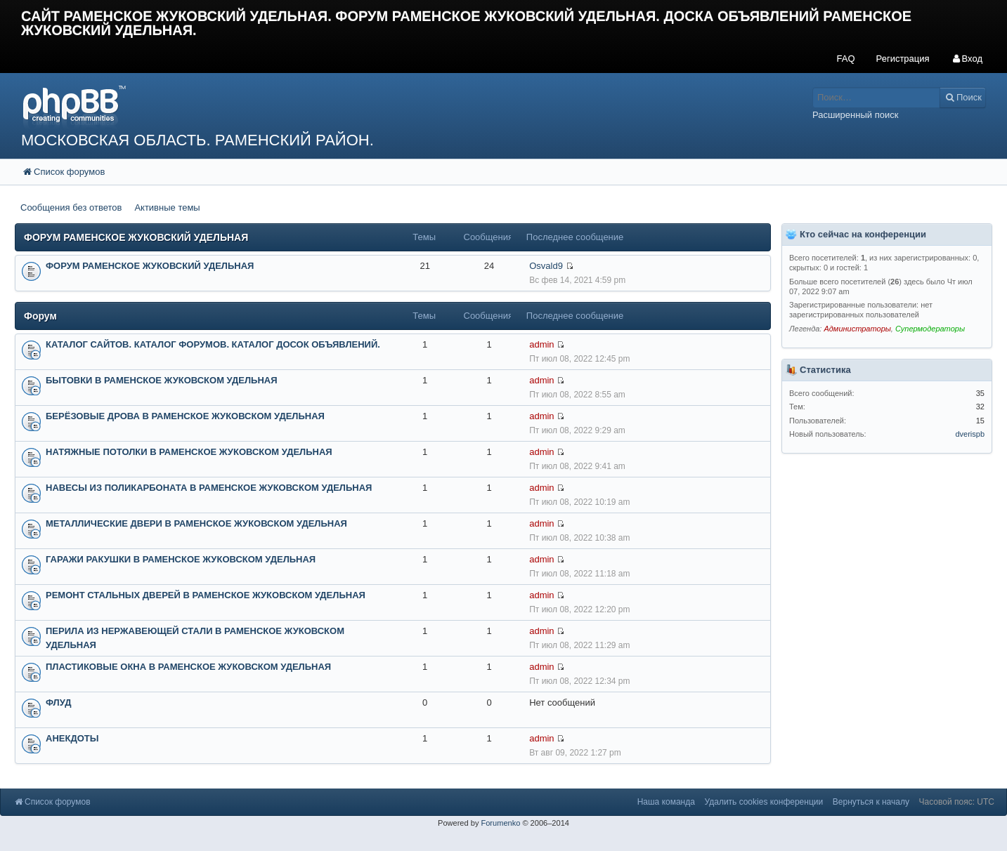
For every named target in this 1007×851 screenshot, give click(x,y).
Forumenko (500, 823)
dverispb (970, 434)
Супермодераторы (930, 328)
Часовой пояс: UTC (956, 802)
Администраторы (857, 328)
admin (541, 344)
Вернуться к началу (871, 802)
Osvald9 (546, 265)
